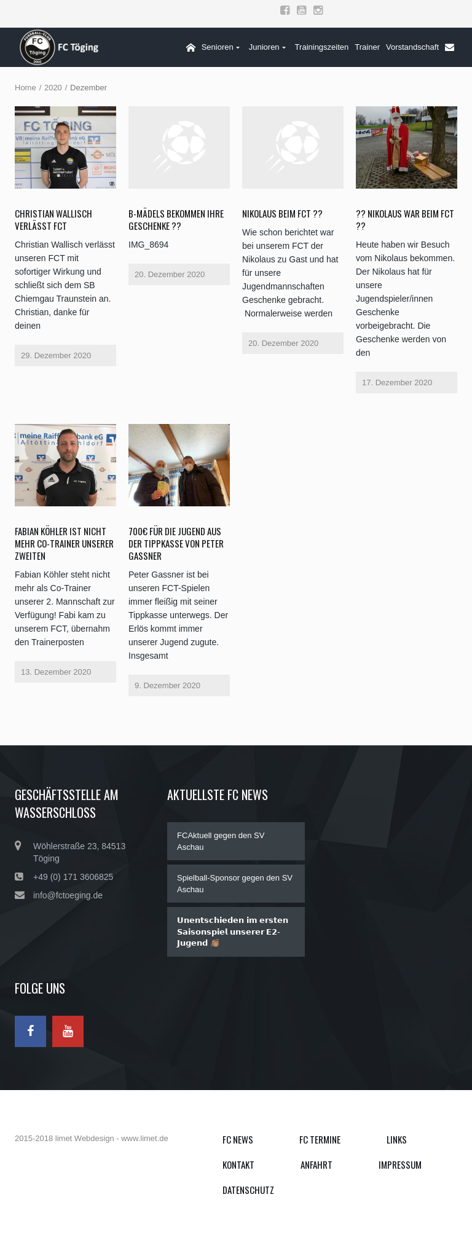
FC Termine (319, 1139)
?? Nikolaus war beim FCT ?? (405, 219)
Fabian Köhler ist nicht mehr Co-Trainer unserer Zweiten (64, 543)
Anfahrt (316, 1164)
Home (25, 87)
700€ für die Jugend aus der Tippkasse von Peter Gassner (176, 543)
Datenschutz (248, 1189)
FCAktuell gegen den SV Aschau (220, 841)
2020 (53, 87)
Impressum (400, 1164)
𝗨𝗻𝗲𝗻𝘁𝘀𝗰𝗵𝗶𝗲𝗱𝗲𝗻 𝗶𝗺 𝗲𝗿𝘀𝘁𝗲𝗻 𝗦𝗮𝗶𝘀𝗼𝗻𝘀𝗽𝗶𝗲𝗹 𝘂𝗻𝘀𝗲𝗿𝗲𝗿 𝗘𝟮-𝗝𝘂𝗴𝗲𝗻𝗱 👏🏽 (232, 932)
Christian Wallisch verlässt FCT (53, 219)
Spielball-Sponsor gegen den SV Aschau (235, 883)
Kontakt (238, 1164)
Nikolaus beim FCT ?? (282, 213)
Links (397, 1139)
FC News (237, 1139)
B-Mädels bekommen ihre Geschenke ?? (176, 219)
